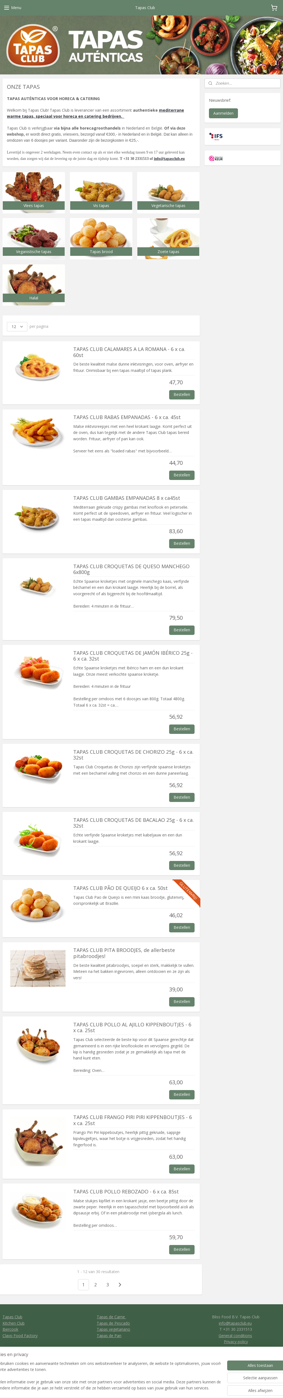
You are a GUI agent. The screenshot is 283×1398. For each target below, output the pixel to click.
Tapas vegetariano (113, 1329)
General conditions (235, 1335)
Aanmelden (223, 113)
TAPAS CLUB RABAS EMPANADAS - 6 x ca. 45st (127, 417)
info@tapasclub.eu (169, 159)
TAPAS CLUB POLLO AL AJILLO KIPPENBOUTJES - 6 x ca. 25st (132, 1028)
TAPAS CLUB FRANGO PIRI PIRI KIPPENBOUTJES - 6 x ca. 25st (132, 1120)
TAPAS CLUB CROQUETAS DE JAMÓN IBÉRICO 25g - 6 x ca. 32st (133, 656)
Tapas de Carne (111, 1316)
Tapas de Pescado (113, 1323)
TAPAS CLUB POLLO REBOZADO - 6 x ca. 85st (126, 1192)
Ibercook (10, 1329)
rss (169, 1388)
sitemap (158, 1388)
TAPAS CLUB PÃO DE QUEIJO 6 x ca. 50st (120, 888)
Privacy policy (236, 1341)
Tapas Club (12, 1316)
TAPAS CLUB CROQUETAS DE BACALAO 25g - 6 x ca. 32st (133, 823)
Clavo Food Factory (20, 1335)
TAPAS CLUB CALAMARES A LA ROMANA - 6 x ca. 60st (129, 352)
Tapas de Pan (109, 1335)
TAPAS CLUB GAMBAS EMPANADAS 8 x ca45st (126, 498)
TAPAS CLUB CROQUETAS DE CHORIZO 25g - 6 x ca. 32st (133, 755)
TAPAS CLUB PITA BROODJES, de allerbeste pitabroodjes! (124, 953)
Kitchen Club (13, 1323)
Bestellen (182, 394)
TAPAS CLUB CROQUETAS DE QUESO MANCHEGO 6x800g (131, 570)
